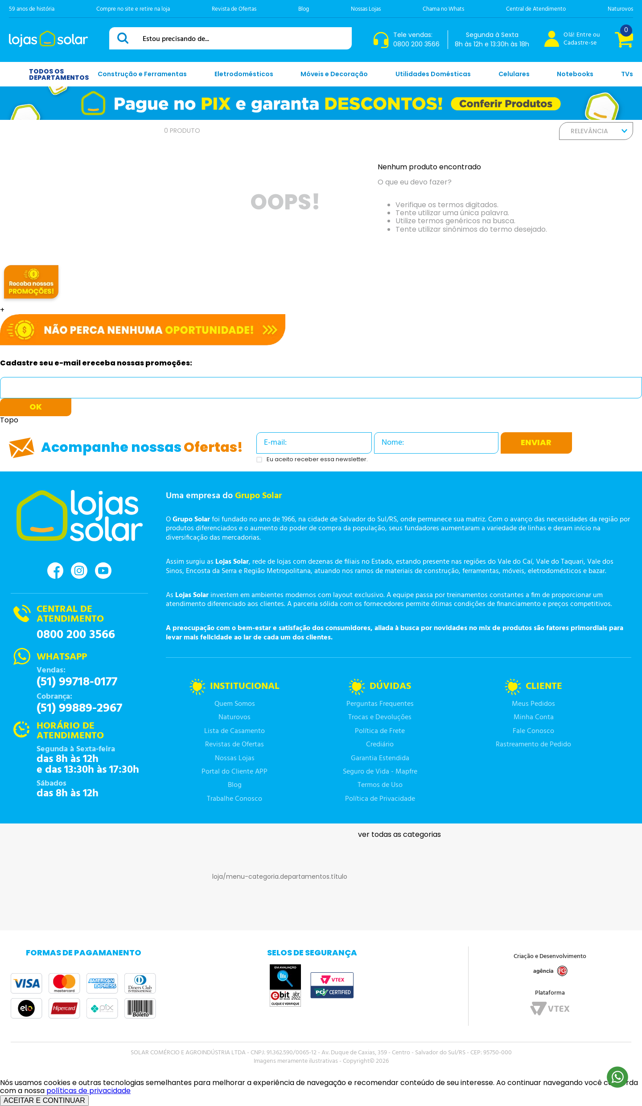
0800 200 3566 (76, 635)
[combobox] (230, 38)
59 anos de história (31, 9)
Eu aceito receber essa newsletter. (317, 459)
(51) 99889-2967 (79, 708)
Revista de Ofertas (234, 9)
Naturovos (620, 9)
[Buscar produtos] (124, 38)
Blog (303, 9)
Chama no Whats (443, 9)
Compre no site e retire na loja (133, 9)
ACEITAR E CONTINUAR (44, 1100)
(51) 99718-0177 (77, 682)
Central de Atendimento (536, 9)
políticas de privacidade (88, 1091)
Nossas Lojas (366, 9)
